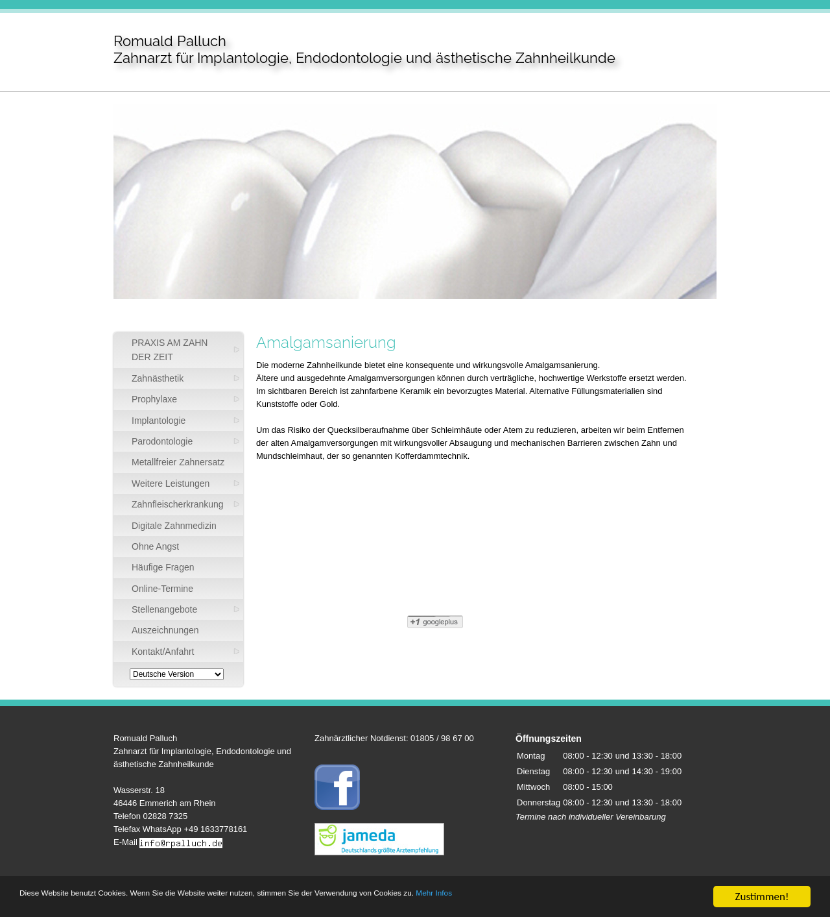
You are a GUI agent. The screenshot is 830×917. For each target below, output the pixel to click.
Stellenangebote (164, 609)
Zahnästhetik (158, 378)
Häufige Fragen (163, 567)
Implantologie (158, 420)
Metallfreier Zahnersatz (178, 462)
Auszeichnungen (165, 630)
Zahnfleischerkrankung (178, 504)
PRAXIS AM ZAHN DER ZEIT (170, 349)
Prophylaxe (154, 399)
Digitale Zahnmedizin (174, 525)
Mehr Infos (616, 897)
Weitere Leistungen (170, 483)
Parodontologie (162, 441)
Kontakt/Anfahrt (163, 651)
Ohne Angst (155, 546)
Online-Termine (162, 588)
